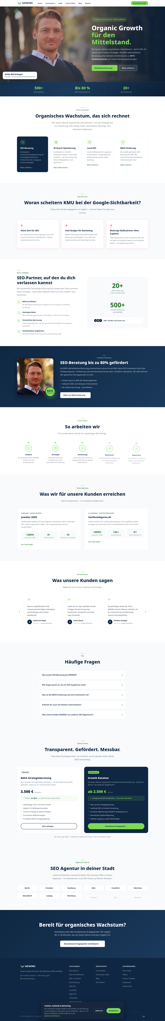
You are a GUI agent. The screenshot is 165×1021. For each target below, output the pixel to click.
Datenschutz (127, 986)
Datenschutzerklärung (52, 1016)
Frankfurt (116, 888)
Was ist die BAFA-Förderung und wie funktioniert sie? (65, 695)
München (138, 890)
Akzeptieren (113, 1011)
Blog (80, 3)
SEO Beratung (74, 982)
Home (40, 3)
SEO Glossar (100, 982)
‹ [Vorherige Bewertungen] (19, 611)
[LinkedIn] (144, 1016)
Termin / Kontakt (129, 978)
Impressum (127, 982)
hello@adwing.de (27, 979)
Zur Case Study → (28, 544)
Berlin (27, 888)
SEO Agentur (74, 971)
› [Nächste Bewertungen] (145, 611)
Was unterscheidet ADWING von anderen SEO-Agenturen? (67, 714)
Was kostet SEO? (75, 1002)
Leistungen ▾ (50, 3)
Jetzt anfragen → (49, 827)
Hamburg (71, 888)
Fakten (125, 974)
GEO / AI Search (75, 978)
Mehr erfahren (128, 68)
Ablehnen (99, 1011)
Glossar (88, 3)
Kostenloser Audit (139, 3)
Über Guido (127, 971)
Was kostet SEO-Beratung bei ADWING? (59, 675)
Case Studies (70, 3)
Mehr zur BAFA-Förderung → (75, 395)
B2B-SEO (72, 986)
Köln (94, 888)
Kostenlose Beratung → (105, 68)
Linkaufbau (73, 998)
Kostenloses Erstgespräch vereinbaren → (82, 944)
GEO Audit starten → (62, 168)
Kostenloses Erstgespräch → (116, 827)
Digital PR (72, 994)
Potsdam (49, 888)
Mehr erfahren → (27, 168)
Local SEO (72, 990)
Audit (60, 3)
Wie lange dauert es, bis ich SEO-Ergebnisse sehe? (64, 685)
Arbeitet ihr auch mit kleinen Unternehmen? (61, 704)
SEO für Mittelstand (76, 974)
